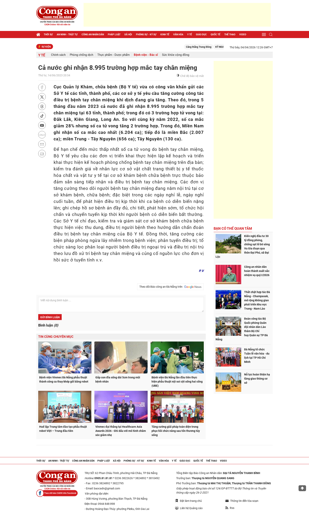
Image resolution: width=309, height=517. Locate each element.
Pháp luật (114, 34)
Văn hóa (178, 34)
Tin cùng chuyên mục (55, 337)
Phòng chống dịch (81, 54)
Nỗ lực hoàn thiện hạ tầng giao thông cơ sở (257, 378)
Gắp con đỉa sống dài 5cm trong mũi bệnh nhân (117, 379)
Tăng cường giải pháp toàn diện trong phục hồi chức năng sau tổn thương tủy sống (176, 431)
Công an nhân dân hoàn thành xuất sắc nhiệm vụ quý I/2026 (256, 271)
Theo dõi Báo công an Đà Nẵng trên (170, 287)
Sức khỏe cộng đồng (175, 54)
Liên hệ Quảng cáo (189, 508)
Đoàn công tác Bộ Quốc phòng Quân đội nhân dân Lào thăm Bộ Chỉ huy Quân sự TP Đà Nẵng (242, 329)
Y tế (189, 34)
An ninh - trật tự (67, 34)
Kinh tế (164, 34)
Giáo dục (201, 34)
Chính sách (58, 54)
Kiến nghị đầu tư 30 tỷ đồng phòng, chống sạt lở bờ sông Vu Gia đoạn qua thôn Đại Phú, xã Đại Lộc (243, 246)
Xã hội (128, 34)
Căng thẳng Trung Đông (204, 47)
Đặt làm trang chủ (188, 500)
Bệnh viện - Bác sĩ (146, 54)
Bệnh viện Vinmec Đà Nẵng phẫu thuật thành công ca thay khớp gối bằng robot (63, 379)
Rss (229, 508)
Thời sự (48, 34)
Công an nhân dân (93, 34)
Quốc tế (215, 34)
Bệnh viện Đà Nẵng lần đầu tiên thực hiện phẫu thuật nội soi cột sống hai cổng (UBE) (177, 381)
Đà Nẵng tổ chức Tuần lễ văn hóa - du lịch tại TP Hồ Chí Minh (256, 355)
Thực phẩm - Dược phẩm (113, 54)
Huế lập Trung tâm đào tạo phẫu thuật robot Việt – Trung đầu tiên (63, 428)
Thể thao (229, 34)
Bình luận (48, 325)
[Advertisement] (177, 15)
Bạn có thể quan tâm (233, 228)
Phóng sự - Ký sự (146, 34)
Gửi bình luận (50, 317)
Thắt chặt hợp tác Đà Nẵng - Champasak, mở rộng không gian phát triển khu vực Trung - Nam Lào (257, 300)
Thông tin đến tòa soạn (241, 500)
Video (242, 34)
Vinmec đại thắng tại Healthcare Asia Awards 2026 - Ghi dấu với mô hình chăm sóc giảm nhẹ (120, 431)
